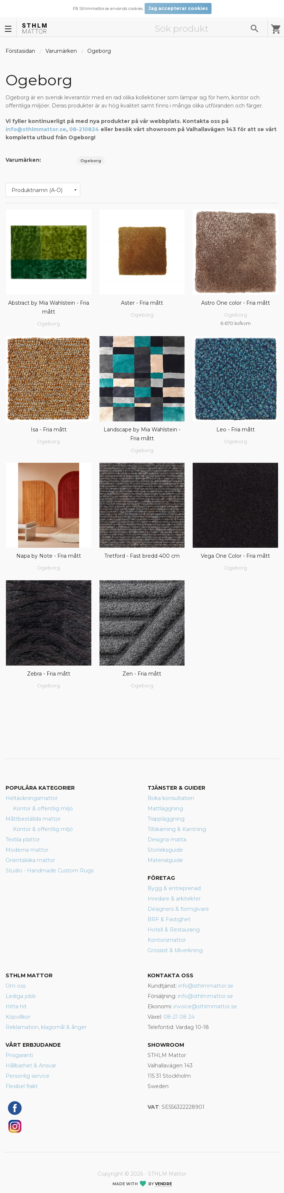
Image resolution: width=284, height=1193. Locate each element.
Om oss (16, 985)
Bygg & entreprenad (174, 888)
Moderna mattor (27, 850)
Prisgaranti (19, 1055)
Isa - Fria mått (49, 429)
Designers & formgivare (178, 909)
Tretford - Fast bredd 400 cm (142, 556)
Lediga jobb (21, 996)
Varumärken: (23, 160)
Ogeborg (99, 51)
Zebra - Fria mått (48, 673)
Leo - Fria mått (235, 429)
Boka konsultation (171, 798)
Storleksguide (165, 850)
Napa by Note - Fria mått (48, 556)
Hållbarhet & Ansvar (31, 1065)
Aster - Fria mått (142, 303)
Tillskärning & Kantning (177, 829)
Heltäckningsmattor (32, 798)
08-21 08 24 (179, 1016)
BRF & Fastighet (169, 919)
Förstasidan (20, 51)
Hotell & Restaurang (174, 929)
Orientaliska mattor (30, 860)
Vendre (163, 1184)
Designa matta (167, 839)
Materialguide (165, 860)
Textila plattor (23, 839)
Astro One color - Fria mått (235, 303)
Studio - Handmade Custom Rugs (50, 870)
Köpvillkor (18, 1016)
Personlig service (28, 1076)
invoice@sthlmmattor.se (205, 1006)
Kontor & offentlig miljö (43, 808)
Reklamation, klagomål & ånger (46, 1027)
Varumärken (61, 51)
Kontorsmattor (167, 940)
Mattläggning (165, 808)
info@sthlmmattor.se (36, 129)
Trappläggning (166, 819)
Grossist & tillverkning (175, 950)
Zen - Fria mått (141, 673)
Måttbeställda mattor (33, 819)
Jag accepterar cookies (178, 8)
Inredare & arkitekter (174, 898)
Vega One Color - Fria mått (235, 556)
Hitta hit (16, 1006)
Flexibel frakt (22, 1086)
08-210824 (84, 129)
